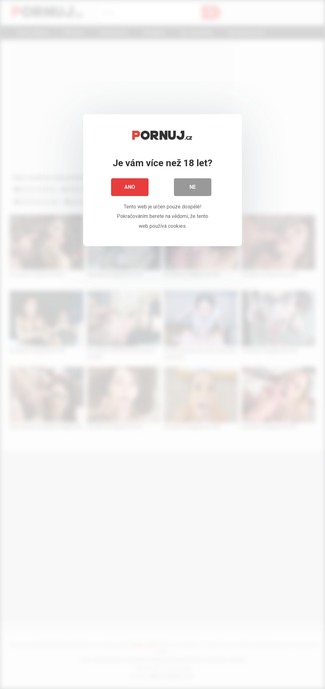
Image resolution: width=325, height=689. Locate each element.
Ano (129, 187)
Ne (192, 187)
